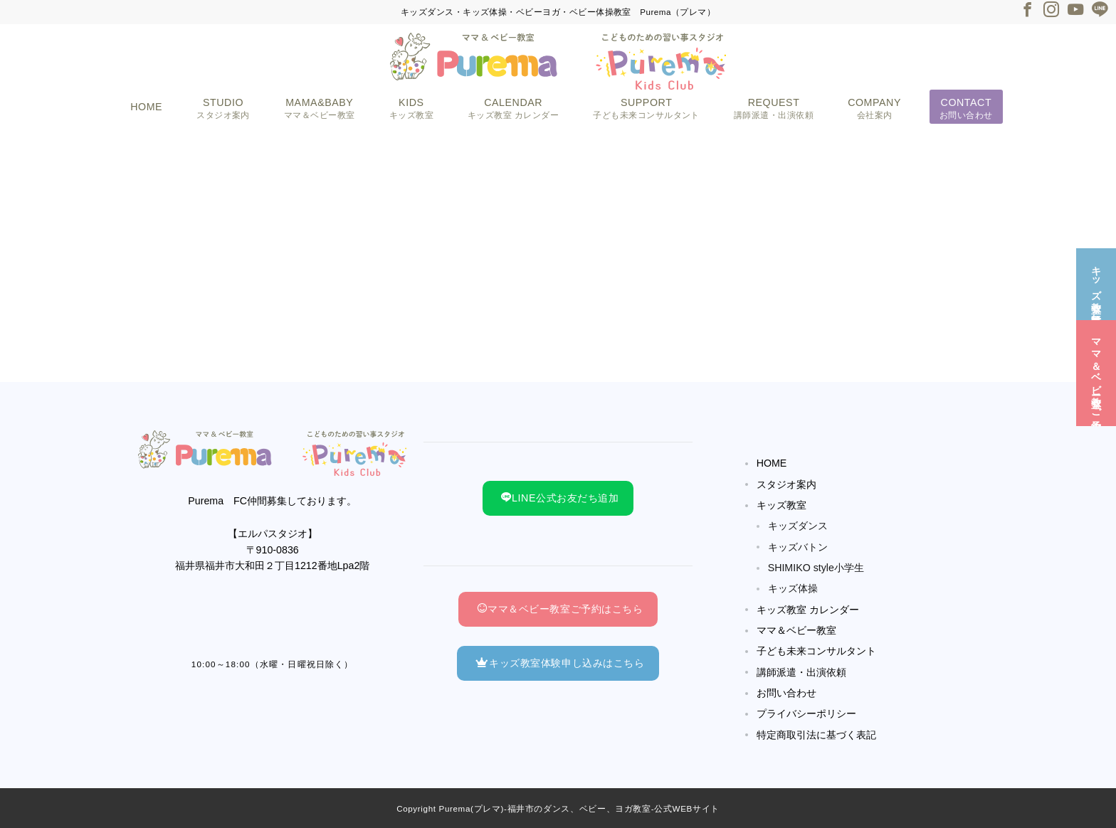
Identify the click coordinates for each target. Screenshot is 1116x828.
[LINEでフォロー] (1099, 11)
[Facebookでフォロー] (1027, 11)
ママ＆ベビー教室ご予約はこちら (560, 609)
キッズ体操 (793, 588)
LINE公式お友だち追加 (559, 498)
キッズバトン (798, 547)
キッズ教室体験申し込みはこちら (559, 663)
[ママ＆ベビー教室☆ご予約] (1096, 372)
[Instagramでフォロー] (1051, 11)
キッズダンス (798, 525)
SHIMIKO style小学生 (816, 567)
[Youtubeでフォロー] (1075, 11)
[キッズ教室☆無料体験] (1096, 283)
